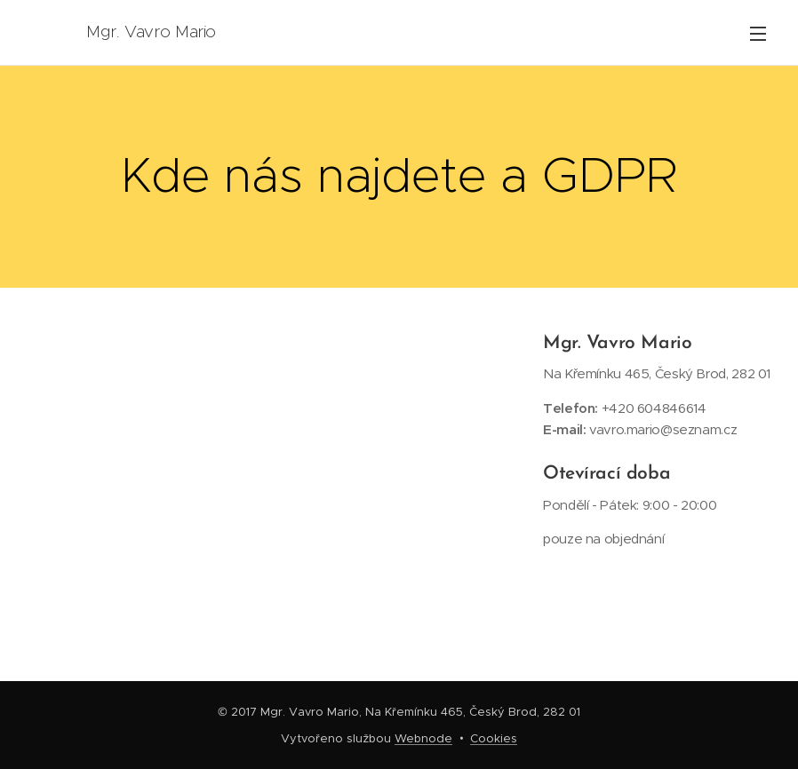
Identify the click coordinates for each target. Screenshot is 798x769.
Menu (758, 34)
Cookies (493, 738)
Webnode (423, 738)
